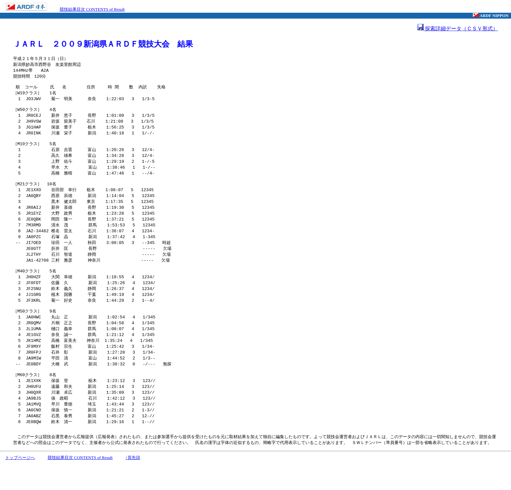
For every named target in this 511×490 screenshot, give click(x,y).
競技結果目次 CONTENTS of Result (92, 9)
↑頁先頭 (132, 484)
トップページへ (20, 484)
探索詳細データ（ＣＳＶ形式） (457, 28)
